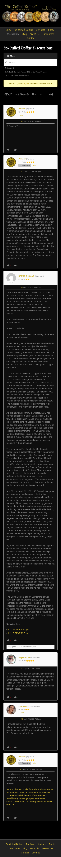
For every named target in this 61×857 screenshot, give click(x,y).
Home (8, 29)
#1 (22, 121)
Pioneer (21, 108)
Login (17, 83)
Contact (31, 38)
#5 (22, 719)
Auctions (42, 844)
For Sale (40, 29)
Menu (11, 56)
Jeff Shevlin (23, 706)
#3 (22, 287)
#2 (22, 171)
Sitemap (36, 852)
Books (51, 29)
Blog (24, 34)
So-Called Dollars (24, 29)
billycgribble (24, 657)
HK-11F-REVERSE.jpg (18, 633)
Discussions (13, 34)
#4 (22, 669)
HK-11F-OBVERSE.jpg (19, 629)
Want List (35, 34)
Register (25, 83)
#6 (21, 769)
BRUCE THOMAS (26, 276)
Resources (48, 34)
